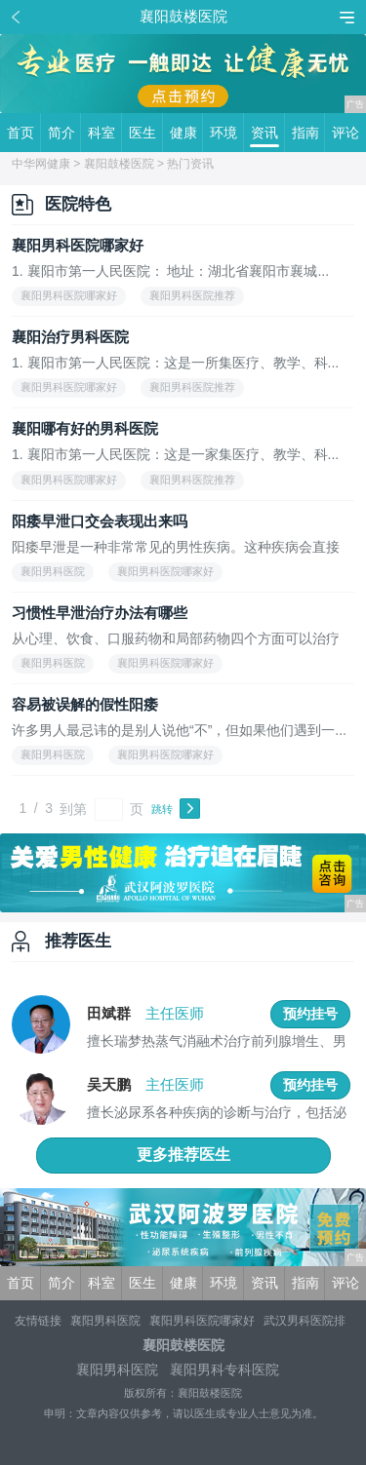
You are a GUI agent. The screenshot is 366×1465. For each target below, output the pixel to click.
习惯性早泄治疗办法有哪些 (99, 612)
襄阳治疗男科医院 (70, 336)
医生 (146, 132)
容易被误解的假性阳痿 (85, 704)
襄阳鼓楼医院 (119, 164)
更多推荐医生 (183, 1154)
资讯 (268, 132)
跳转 (162, 809)
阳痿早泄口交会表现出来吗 (99, 521)
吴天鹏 (109, 1084)
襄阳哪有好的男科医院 (85, 428)
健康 (187, 132)
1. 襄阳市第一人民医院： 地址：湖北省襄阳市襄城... (170, 271)
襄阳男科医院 (105, 1321)
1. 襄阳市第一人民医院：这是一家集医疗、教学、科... (175, 454)
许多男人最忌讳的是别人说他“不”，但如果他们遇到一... (179, 730)
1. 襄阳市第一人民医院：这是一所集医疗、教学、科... (175, 363)
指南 (309, 132)
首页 (24, 132)
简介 (65, 132)
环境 (227, 132)
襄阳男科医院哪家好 (77, 245)
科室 (105, 132)
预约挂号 (310, 1014)
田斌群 (109, 1013)
